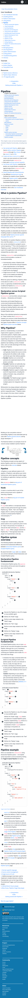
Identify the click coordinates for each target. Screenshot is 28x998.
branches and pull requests (16, 162)
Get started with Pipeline (10, 148)
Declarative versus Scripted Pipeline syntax (15, 120)
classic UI (8, 154)
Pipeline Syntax (8, 36)
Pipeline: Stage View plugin (16, 888)
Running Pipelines (8, 28)
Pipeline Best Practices (9, 40)
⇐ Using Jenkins (14, 81)
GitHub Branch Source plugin (10, 886)
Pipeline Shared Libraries (14, 436)
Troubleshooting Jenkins (10, 55)
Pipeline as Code (8, 38)
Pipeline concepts (8, 124)
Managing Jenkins (8, 47)
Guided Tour (6, 63)
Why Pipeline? (7, 122)
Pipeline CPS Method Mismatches (12, 43)
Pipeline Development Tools (11, 35)
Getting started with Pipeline (11, 24)
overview (14, 465)
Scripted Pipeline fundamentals (13, 135)
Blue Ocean (6, 45)
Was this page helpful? (7, 901)
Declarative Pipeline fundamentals (14, 134)
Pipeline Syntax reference (10, 73)
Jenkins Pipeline (7, 65)
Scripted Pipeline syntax (7, 548)
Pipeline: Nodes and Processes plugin (14, 851)
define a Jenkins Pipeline (14, 150)
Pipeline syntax (13, 178)
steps (19, 552)
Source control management (10, 872)
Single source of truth (8, 874)
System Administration (9, 51)
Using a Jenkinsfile (8, 26)
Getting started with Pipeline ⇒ (14, 85)
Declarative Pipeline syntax (13, 546)
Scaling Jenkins (7, 53)
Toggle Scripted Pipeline (5, 809)
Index (14, 83)
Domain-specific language (9, 870)
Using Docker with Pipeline (11, 31)
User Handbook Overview (10, 15)
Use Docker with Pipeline (10, 164)
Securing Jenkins (8, 49)
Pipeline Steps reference (10, 75)
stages (14, 552)
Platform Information (9, 18)
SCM (15, 154)
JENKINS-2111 (22, 681)
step (14, 849)
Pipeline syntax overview (10, 132)
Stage (7, 129)
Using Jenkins (7, 20)
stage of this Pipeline (10, 832)
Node (7, 127)
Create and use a (11, 156)
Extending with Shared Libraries (12, 33)
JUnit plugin (11, 858)
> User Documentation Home (9, 9)
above (12, 838)
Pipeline (5, 22)
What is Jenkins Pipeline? (10, 117)
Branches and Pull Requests (11, 29)
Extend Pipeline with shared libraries (13, 172)
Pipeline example (8, 137)
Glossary (5, 57)
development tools (16, 174)
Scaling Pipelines (8, 42)
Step (7, 130)
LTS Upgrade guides (8, 77)
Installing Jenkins (8, 16)
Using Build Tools (8, 67)
